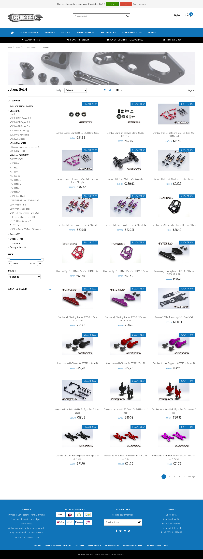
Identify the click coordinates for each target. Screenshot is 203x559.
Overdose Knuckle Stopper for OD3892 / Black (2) (77, 363)
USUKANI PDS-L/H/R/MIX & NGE (24, 200)
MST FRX (13, 167)
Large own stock (172, 40)
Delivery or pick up (31, 40)
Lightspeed (105, 554)
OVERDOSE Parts (17, 138)
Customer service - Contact (157, 545)
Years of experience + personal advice (125, 40)
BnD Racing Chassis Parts (22, 217)
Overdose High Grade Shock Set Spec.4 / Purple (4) (125, 225)
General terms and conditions (58, 545)
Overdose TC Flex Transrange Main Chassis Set (174, 317)
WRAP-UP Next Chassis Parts (24, 213)
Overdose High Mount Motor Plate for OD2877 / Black (174, 225)
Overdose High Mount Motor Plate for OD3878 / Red (77, 271)
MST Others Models (18, 196)
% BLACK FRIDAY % (29, 32)
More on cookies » (139, 4)
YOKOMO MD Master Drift (20, 118)
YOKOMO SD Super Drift (20, 122)
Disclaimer (79, 545)
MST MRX (14, 171)
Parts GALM (18, 151)
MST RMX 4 (14, 163)
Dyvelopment (121, 554)
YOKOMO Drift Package (19, 130)
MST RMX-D (15, 192)
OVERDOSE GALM (29, 47)
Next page (191, 476)
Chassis (50, 32)
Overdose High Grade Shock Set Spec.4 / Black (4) (174, 178)
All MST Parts (15, 225)
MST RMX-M (15, 188)
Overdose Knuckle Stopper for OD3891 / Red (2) (125, 363)
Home (10, 47)
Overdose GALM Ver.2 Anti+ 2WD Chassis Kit (126, 178)
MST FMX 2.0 (15, 180)
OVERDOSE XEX (16, 159)
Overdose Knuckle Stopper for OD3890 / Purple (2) (174, 363)
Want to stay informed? (123, 514)
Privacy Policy (94, 545)
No (126, 4)
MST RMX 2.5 (15, 184)
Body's (65, 32)
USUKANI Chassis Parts (19, 208)
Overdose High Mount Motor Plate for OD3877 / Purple (125, 271)
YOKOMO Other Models (19, 134)
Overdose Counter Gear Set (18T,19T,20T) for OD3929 (77, 132)
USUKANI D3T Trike (18, 204)
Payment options (112, 545)
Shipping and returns (132, 545)
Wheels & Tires (85, 32)
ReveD (12, 114)
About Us (37, 545)
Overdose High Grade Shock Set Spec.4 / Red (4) (77, 225)
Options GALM (43, 47)
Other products (132, 32)
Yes (112, 4)
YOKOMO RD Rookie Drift (20, 126)
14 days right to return (78, 40)
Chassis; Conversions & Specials (26, 147)
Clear (49, 289)
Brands (152, 32)
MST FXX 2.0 (15, 176)
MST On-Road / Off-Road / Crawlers (25, 229)
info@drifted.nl (173, 528)
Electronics (108, 32)
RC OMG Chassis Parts (20, 221)
